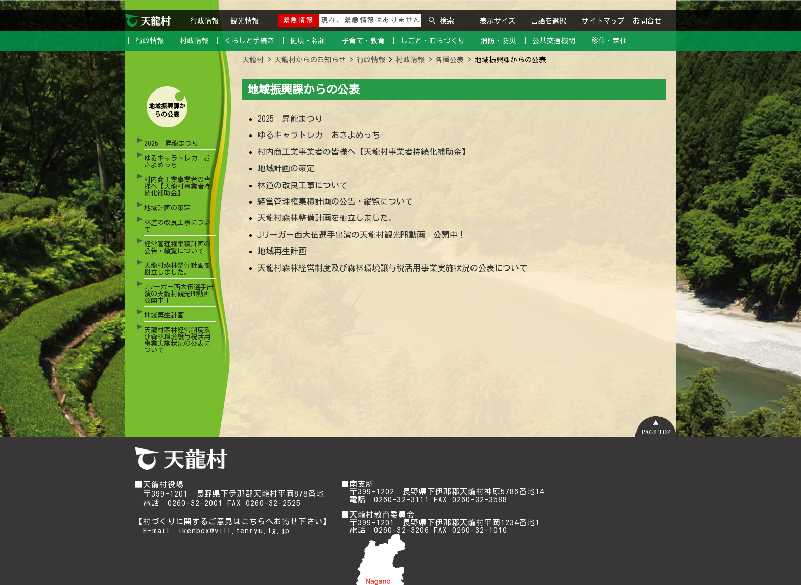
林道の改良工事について (177, 226)
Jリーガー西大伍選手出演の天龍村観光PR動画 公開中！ (180, 294)
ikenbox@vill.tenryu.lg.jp (234, 530)
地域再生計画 (164, 315)
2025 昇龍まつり (171, 143)
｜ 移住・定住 (603, 40)
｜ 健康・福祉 (302, 40)
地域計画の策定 (167, 208)
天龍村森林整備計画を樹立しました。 (177, 269)
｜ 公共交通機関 (548, 40)
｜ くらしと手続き (244, 40)
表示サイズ (497, 21)
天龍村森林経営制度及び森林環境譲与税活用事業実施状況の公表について (177, 340)
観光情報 (244, 21)
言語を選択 (549, 21)
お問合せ (647, 21)
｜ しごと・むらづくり (427, 40)
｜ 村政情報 (188, 40)
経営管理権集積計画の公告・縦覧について (177, 247)
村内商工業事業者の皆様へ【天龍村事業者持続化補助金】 (177, 186)
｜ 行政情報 (144, 40)
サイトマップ (603, 21)
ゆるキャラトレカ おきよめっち (177, 161)
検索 (441, 21)
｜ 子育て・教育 (358, 40)
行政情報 (206, 21)
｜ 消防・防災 (493, 40)
